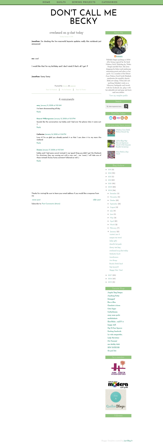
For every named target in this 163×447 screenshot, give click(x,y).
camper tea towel (116, 238)
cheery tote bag (115, 247)
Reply (39, 112)
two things (113, 260)
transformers (114, 257)
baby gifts (113, 241)
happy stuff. (112, 325)
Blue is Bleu (112, 302)
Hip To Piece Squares (115, 328)
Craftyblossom (112, 312)
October (113, 200)
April (112, 221)
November (114, 197)
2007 (110, 275)
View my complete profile (118, 95)
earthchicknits (112, 318)
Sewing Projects (83, 2)
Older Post (97, 200)
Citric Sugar (112, 309)
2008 (110, 190)
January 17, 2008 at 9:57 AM (53, 150)
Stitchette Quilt (115, 254)
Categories (109, 2)
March (112, 224)
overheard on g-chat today (119, 251)
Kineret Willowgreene (45, 119)
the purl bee (112, 351)
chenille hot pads (116, 244)
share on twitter (81, 89)
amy (38, 105)
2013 (110, 177)
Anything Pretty (113, 296)
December (113, 193)
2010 (110, 183)
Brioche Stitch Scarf (116, 264)
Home (46, 2)
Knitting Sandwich (114, 331)
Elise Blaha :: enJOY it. (116, 322)
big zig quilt (114, 267)
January (113, 231)
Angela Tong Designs (115, 292)
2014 (110, 173)
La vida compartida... (115, 334)
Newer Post (36, 200)
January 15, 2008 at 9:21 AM (51, 105)
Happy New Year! (116, 270)
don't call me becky (83, 17)
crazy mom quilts (114, 315)
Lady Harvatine (113, 338)
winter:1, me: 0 (115, 234)
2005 (110, 282)
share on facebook (51, 89)
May (112, 218)
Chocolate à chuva (114, 305)
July (111, 211)
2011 (109, 180)
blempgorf (111, 299)
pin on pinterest (66, 89)
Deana (39, 150)
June (112, 214)
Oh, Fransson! (112, 341)
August (113, 207)
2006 (110, 279)
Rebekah (119, 56)
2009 (110, 187)
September (114, 204)
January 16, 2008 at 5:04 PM (55, 134)
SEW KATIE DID (113, 347)
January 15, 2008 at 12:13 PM (64, 119)
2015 (110, 170)
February (113, 228)
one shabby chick (114, 344)
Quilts (61, 2)
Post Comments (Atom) (51, 204)
